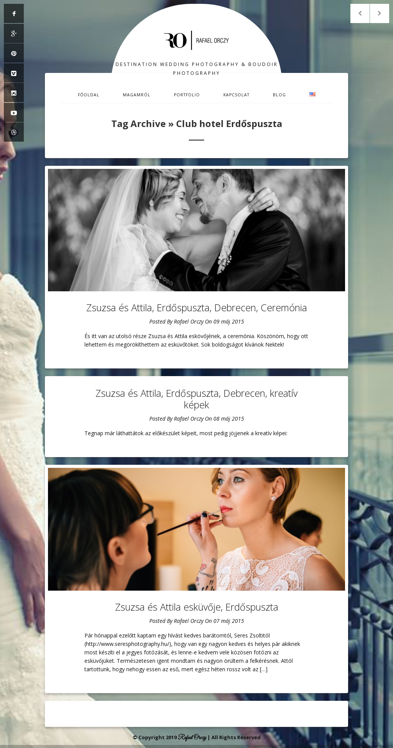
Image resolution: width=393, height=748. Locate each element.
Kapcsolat (236, 94)
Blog (279, 94)
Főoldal (88, 94)
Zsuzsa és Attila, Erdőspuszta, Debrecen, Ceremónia (196, 307)
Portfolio (187, 94)
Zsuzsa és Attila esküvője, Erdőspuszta (196, 606)
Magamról (136, 94)
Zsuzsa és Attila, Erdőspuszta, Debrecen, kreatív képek (196, 398)
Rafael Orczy (188, 321)
